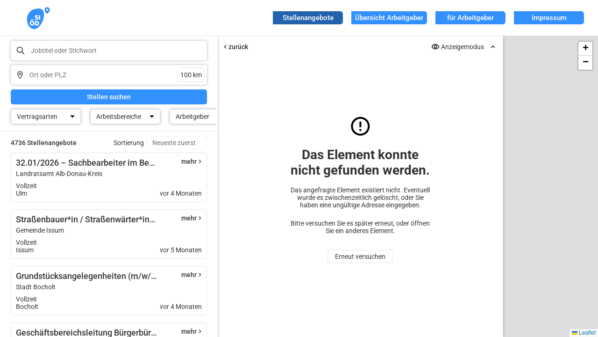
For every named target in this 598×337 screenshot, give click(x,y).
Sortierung (129, 143)
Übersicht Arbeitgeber (389, 18)
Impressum (549, 18)
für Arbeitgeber (470, 18)
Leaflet (584, 333)
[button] (585, 49)
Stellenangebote (308, 18)
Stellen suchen (109, 97)
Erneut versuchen (360, 256)
